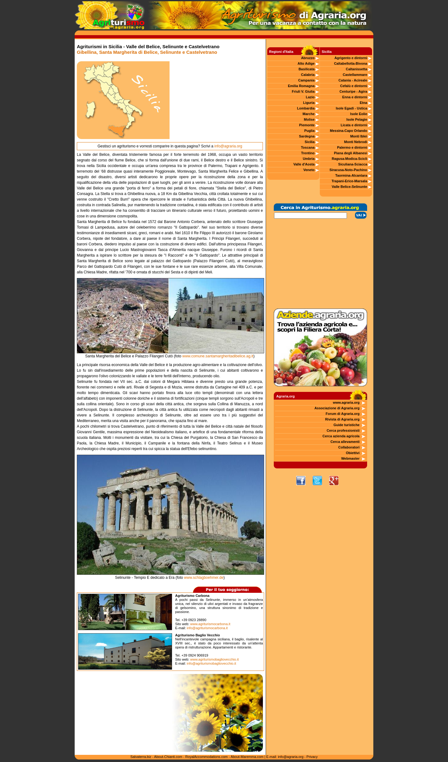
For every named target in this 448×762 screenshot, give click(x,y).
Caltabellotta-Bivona (350, 63)
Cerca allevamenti (345, 442)
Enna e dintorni (354, 97)
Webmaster (350, 458)
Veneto (309, 170)
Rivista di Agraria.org (342, 419)
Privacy (312, 757)
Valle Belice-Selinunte (349, 186)
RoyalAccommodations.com (206, 757)
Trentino (308, 153)
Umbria (309, 158)
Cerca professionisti (343, 430)
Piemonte (307, 125)
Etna (363, 103)
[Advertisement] (216, 100)
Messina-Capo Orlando (348, 130)
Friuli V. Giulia (303, 91)
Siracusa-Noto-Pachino (348, 170)
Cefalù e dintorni (353, 86)
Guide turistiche (347, 425)
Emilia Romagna (301, 86)
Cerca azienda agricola (341, 436)
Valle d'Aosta (304, 164)
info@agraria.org (228, 146)
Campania (306, 80)
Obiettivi (353, 453)
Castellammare (355, 75)
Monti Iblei (358, 136)
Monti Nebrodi (355, 142)
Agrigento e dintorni (350, 58)
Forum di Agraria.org (343, 414)
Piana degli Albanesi (350, 153)
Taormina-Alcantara (351, 175)
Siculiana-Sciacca (352, 164)
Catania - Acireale (352, 80)
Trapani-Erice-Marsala (349, 181)
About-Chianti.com (168, 757)
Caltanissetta (356, 69)
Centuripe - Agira (353, 91)
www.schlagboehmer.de (204, 577)
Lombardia (306, 108)
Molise (309, 119)
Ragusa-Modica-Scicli (349, 158)
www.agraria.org (346, 402)
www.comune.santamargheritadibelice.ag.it (217, 356)
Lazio (310, 97)
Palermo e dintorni (352, 147)
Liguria (309, 103)
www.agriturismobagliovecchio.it (214, 659)
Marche (309, 114)
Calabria (308, 75)
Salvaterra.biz (140, 757)
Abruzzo (308, 58)
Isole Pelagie (356, 119)
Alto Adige (306, 63)
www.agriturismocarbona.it (210, 624)
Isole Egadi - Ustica (351, 108)
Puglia (309, 130)
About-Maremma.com (247, 757)
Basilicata (307, 69)
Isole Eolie (358, 114)
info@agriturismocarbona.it (207, 628)
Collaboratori (348, 447)
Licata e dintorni (354, 125)
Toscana (308, 147)
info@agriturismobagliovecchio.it (211, 663)
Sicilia (310, 142)
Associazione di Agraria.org (337, 408)
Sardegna (307, 136)
